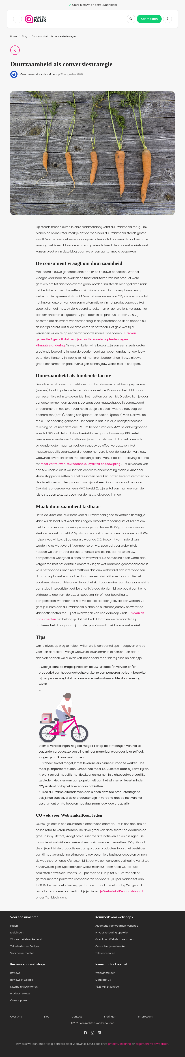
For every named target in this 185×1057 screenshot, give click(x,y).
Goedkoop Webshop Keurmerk (114, 939)
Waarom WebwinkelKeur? (26, 939)
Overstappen (18, 1000)
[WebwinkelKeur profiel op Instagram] (92, 1032)
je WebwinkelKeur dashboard (121, 891)
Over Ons (16, 1016)
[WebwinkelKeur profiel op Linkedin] (100, 1032)
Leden (14, 926)
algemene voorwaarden (152, 1044)
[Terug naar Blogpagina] (15, 50)
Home (13, 36)
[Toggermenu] (17, 19)
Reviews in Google (21, 980)
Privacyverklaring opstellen (112, 932)
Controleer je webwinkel (110, 946)
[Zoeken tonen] (131, 19)
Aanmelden (149, 19)
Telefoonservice (105, 953)
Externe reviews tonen (24, 986)
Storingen (110, 1016)
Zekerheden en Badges (24, 946)
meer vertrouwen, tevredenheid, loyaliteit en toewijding (80, 464)
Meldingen (16, 932)
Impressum (145, 1016)
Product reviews (20, 993)
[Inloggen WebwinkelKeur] (167, 19)
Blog (24, 36)
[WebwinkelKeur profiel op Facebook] (85, 1032)
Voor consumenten (22, 953)
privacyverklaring (119, 1044)
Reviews (15, 973)
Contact (77, 1016)
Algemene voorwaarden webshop (116, 926)
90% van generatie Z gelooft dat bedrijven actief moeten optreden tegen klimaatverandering (86, 339)
